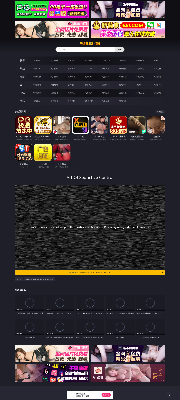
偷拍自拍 (54, 76)
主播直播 (140, 68)
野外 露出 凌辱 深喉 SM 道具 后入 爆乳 (39, 279)
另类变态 (157, 76)
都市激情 (37, 92)
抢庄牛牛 (157, 60)
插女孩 (37, 100)
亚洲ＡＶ (37, 68)
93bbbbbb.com (90, 43)
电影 (22, 76)
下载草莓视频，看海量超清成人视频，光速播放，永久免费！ (116, 272)
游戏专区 (88, 60)
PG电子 (37, 60)
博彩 (22, 60)
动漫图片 (88, 84)
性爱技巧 (157, 92)
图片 (22, 84)
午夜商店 (54, 100)
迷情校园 (105, 92)
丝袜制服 (123, 68)
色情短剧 (123, 100)
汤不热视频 (88, 100)
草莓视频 (71, 100)
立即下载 (106, 395)
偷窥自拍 (37, 84)
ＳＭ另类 (157, 68)
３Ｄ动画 (88, 68)
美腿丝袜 (105, 84)
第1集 (19, 279)
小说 (22, 92)
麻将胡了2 (105, 60)
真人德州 (54, 60)
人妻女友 (71, 92)
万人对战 (71, 60)
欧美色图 (71, 84)
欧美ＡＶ (71, 68)
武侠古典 (88, 92)
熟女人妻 (105, 68)
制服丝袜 (105, 76)
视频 (22, 68)
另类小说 (123, 92)
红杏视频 (105, 100)
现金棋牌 (140, 60)
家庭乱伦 (54, 92)
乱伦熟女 (140, 76)
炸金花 (123, 60)
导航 (22, 100)
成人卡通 (71, 76)
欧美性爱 (88, 76)
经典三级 (123, 76)
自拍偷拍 (54, 68)
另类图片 (157, 84)
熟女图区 (140, 84)
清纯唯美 (123, 84)
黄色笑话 (140, 92)
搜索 (120, 49)
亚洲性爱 (37, 76)
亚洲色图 (54, 84)
